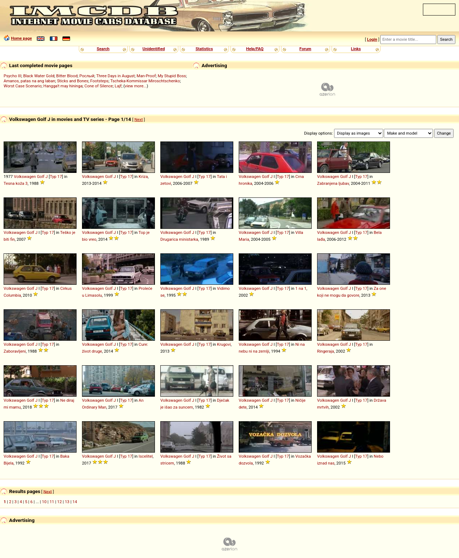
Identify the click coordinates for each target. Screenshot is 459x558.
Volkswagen (25, 176)
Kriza (143, 176)
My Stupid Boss (172, 75)
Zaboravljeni (15, 351)
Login (372, 39)
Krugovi (224, 344)
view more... (136, 85)
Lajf (118, 85)
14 (75, 501)
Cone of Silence (99, 85)
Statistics (204, 48)
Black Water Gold (38, 75)
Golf (40, 176)
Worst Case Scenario (23, 85)
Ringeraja (325, 351)
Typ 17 (56, 176)
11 (51, 501)
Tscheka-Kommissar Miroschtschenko (145, 80)
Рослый (86, 75)
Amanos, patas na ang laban (29, 80)
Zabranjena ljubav (333, 183)
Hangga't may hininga (62, 85)
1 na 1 (301, 288)
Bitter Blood (67, 75)
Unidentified (154, 48)
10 (44, 501)
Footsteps (99, 80)
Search (103, 48)
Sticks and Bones (72, 80)
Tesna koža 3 (15, 183)
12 (59, 501)
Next (138, 119)
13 (67, 501)
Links (356, 48)
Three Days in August (115, 75)
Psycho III (12, 75)
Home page (21, 38)
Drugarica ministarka (179, 239)
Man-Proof (146, 75)
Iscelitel (146, 456)
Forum (305, 48)
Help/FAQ (254, 48)
